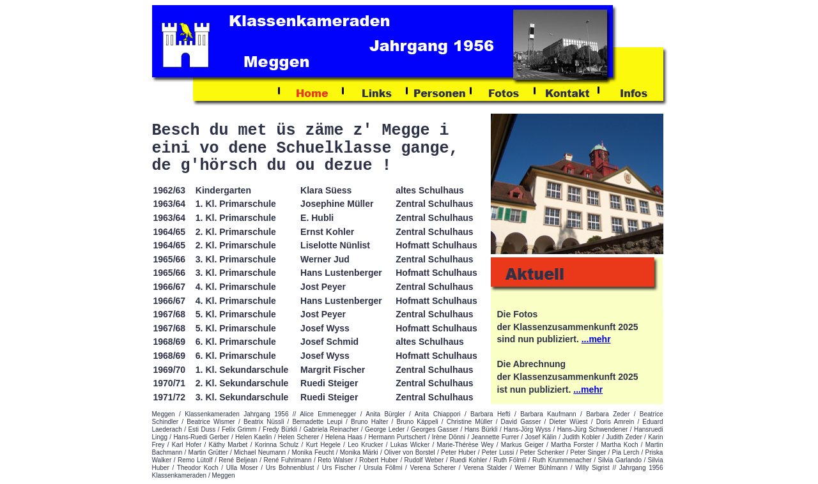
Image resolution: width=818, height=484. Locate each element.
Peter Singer (588, 452)
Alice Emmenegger (328, 414)
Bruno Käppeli (417, 421)
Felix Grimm (239, 429)
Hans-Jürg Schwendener (592, 429)
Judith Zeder (624, 437)
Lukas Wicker (409, 444)
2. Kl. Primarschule (236, 232)
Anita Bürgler (385, 414)
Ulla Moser (242, 467)
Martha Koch (619, 444)
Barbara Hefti (490, 414)
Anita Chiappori (438, 414)
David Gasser (521, 421)
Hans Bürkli (481, 429)
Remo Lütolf (195, 460)
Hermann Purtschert (397, 437)
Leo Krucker (365, 444)
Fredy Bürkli (280, 429)
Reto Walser (335, 460)
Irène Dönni (448, 437)
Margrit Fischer (332, 370)
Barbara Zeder (607, 414)
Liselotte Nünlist (335, 245)
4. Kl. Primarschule (236, 287)
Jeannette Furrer (495, 437)
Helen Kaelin (253, 437)
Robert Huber (378, 460)
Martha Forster (572, 444)
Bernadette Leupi (317, 421)
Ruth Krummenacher (562, 460)
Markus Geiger (522, 444)
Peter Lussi (498, 452)
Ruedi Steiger (329, 383)
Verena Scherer (433, 467)
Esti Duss (201, 429)
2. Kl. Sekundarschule (242, 383)
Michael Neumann (260, 452)
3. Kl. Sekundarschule (242, 397)
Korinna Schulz (277, 444)
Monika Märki (359, 452)
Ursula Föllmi (383, 467)
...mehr (596, 339)
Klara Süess (325, 190)
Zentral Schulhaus (434, 204)
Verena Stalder (485, 467)
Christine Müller (470, 421)
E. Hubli (317, 218)
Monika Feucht (312, 452)
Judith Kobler (581, 437)
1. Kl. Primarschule (236, 204)
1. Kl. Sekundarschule (242, 370)
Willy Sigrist (592, 467)
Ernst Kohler (327, 232)
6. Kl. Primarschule (236, 356)
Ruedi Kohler (468, 460)
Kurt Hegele (323, 444)
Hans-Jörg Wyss (527, 429)
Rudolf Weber (424, 460)
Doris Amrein (615, 421)
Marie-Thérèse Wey (464, 444)
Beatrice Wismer (211, 421)
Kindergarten (223, 190)
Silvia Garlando (619, 460)
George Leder (385, 429)
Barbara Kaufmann (548, 414)
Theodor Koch (198, 467)
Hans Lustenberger (341, 273)
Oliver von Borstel (409, 452)
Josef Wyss (325, 328)
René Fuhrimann (288, 460)
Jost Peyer (323, 287)
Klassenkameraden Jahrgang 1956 (236, 414)
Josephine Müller (336, 204)
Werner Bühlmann (541, 467)
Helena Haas (343, 437)
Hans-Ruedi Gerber (201, 437)
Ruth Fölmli (509, 460)
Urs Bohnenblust (290, 467)
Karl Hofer (186, 444)
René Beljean (238, 460)
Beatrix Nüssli (263, 421)
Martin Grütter (208, 452)
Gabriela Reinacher (331, 429)
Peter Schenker (542, 452)
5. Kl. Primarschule (236, 314)
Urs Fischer (339, 467)
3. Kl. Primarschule (236, 273)
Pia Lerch (626, 452)
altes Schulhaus (430, 190)
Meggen (163, 414)
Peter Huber (458, 452)
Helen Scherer (298, 437)
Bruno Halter (369, 421)
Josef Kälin (540, 437)
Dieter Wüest (569, 421)
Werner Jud (325, 259)
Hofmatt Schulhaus (436, 245)
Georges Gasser (434, 429)
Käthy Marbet (227, 444)
